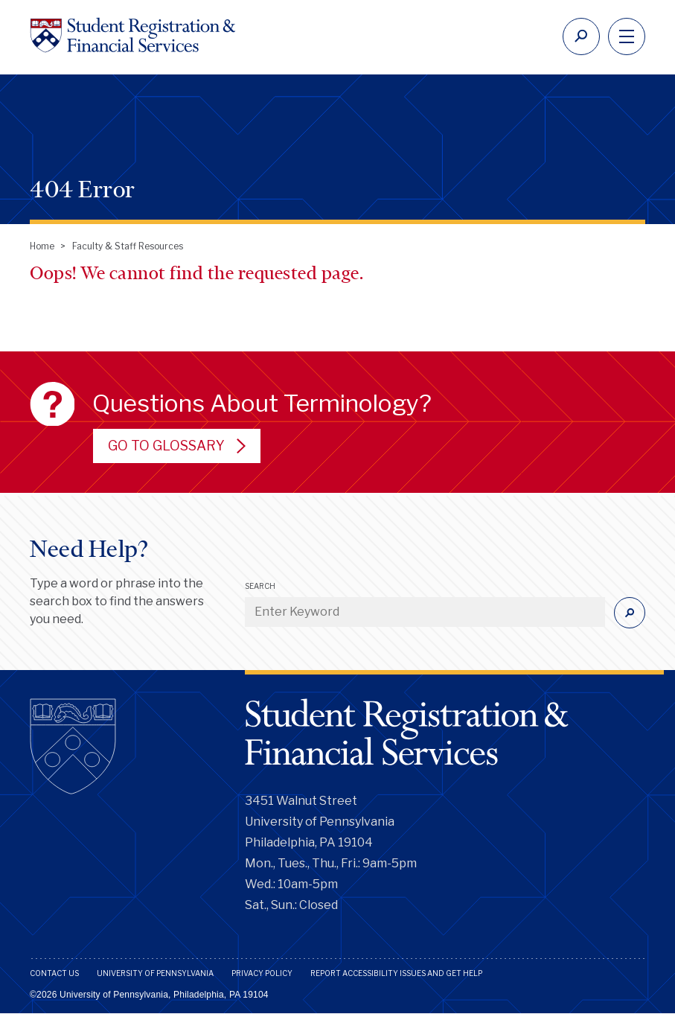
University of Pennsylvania (155, 973)
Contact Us (54, 973)
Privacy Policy (261, 973)
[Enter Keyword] (425, 612)
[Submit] (629, 612)
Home (42, 246)
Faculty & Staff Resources (127, 246)
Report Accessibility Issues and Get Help (396, 973)
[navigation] (626, 36)
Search (260, 585)
